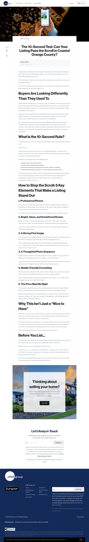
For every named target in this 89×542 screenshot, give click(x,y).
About (27, 487)
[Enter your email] (40, 443)
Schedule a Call (43, 494)
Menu (71, 3)
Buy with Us (28, 3)
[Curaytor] (12, 490)
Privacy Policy (80, 517)
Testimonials (37, 3)
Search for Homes (30, 494)
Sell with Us (19, 3)
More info (68, 539)
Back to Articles (25, 38)
